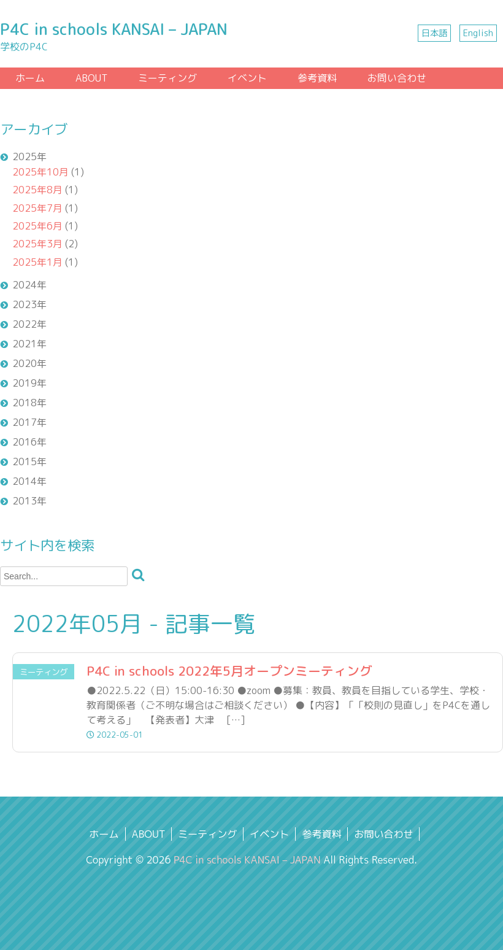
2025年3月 (37, 243)
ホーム (30, 78)
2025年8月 (37, 189)
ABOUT (91, 78)
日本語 (434, 33)
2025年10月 (40, 172)
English (478, 33)
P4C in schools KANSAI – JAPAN (114, 29)
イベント (247, 78)
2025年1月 (37, 262)
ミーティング (167, 78)
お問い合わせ (396, 78)
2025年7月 (37, 208)
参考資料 (317, 78)
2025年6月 (37, 226)
